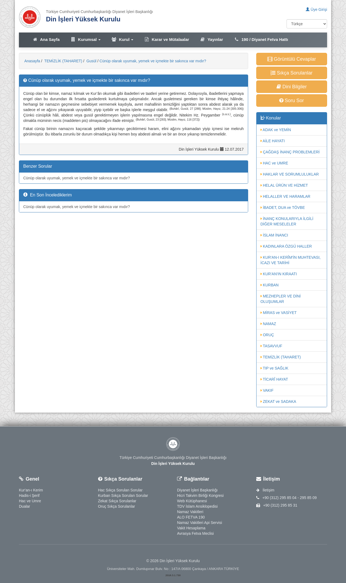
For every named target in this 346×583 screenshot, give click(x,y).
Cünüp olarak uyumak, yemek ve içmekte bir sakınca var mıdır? (152, 61)
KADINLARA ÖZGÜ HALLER (286, 246)
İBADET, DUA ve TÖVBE (283, 207)
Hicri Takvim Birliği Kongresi (200, 495)
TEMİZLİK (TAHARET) (62, 61)
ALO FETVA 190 (191, 517)
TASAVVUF (271, 346)
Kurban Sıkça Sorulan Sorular (123, 495)
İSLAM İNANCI (274, 235)
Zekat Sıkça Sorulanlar (117, 501)
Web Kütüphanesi (192, 501)
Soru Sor (291, 100)
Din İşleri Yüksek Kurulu (83, 19)
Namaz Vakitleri (190, 512)
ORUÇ (267, 335)
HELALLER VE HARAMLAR (286, 196)
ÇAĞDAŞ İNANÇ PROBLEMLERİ (290, 152)
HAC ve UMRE (274, 163)
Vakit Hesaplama (191, 528)
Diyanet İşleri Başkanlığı (197, 490)
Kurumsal (86, 39)
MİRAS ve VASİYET (279, 312)
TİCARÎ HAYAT (274, 379)
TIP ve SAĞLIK (274, 368)
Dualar (24, 506)
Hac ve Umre (30, 501)
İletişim (265, 490)
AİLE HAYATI (273, 141)
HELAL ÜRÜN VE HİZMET (284, 185)
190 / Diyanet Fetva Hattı (261, 39)
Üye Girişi (316, 9)
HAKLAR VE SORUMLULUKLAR (290, 174)
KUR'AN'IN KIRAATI (279, 274)
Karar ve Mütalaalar (166, 39)
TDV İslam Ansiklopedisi (197, 506)
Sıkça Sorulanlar (291, 73)
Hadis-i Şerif (29, 495)
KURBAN (270, 285)
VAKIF (267, 390)
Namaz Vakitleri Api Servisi (199, 522)
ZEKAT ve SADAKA (278, 401)
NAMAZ (268, 324)
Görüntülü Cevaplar (291, 59)
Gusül (90, 61)
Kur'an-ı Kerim (31, 490)
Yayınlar (211, 39)
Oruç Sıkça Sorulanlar (116, 506)
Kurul (122, 39)
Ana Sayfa (46, 39)
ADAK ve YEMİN (276, 130)
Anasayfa (32, 61)
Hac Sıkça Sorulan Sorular (120, 490)
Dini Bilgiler (292, 86)
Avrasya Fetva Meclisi (195, 533)
